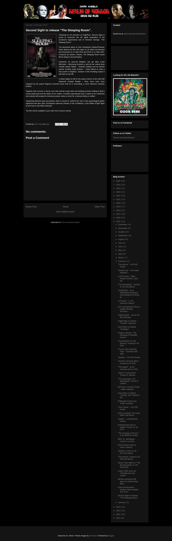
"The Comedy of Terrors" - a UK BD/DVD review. (128, 434)
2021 (118, 199)
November (122, 228)
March (121, 258)
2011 (118, 518)
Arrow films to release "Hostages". (127, 328)
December (122, 224)
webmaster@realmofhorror (135, 34)
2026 (118, 181)
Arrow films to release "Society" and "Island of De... (128, 395)
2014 (118, 507)
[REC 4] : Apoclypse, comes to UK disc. (126, 440)
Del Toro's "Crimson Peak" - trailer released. (129, 388)
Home (66, 207)
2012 (118, 514)
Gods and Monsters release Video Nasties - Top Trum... (128, 489)
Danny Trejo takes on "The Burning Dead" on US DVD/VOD (129, 465)
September (123, 235)
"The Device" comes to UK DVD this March (129, 458)
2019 (118, 207)
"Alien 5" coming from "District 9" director (127, 374)
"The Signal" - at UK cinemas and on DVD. (128, 368)
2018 (118, 210)
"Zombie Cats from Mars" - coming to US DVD (129, 362)
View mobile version (65, 212)
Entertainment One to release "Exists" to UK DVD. (128, 427)
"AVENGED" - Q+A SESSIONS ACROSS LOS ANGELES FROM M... (128, 293)
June (120, 246)
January (122, 502)
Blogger (111, 536)
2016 (118, 218)
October (122, 232)
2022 (118, 196)
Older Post (100, 207)
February (122, 261)
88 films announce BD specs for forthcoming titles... (128, 481)
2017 (118, 214)
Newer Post (31, 207)
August (121, 239)
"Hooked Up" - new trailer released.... (128, 271)
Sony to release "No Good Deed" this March (129, 414)
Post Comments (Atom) (70, 222)
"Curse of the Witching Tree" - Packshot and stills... (127, 351)
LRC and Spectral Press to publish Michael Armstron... (129, 309)
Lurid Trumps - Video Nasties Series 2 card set (128, 278)
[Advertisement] (125, 57)
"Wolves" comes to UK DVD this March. (127, 452)
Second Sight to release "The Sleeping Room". (128, 496)
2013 (118, 511)
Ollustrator (93, 536)
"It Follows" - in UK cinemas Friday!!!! (126, 302)
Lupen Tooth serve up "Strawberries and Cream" (127, 473)
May (120, 250)
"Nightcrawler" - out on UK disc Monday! (129, 316)
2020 (118, 203)
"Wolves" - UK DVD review (129, 357)
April (120, 254)
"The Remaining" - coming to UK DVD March (129, 285)
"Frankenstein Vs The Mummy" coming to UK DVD (128, 343)
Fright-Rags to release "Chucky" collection (127, 322)
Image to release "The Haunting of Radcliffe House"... (127, 335)
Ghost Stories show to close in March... (127, 446)
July (120, 243)
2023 (118, 192)
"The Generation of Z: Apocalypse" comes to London (128, 381)
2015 (118, 221)
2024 (118, 188)
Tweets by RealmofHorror (124, 138)
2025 (118, 185)
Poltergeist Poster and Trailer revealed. (127, 402)
